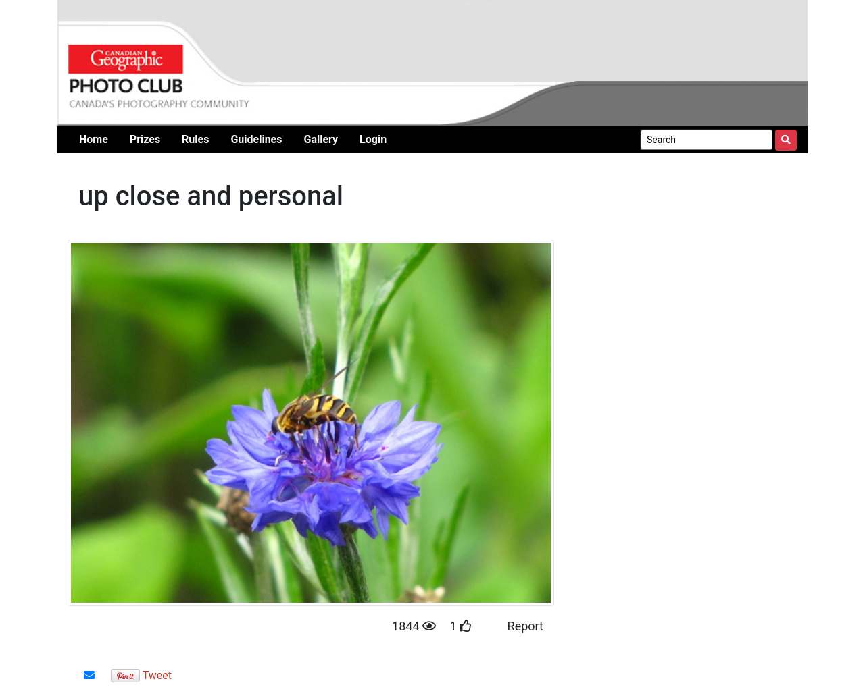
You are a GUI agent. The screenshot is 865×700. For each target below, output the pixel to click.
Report (525, 626)
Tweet (157, 675)
